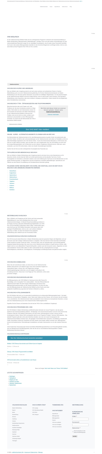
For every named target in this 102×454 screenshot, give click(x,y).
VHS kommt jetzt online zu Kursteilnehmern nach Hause (21, 359)
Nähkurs (12, 186)
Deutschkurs (13, 170)
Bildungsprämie (55, 417)
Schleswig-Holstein (16, 437)
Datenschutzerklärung (53, 112)
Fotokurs (12, 184)
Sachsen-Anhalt (16, 435)
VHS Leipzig (35, 407)
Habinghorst (12, 377)
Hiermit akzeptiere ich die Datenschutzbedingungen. (80, 430)
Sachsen (14, 433)
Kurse (51, 6)
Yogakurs (12, 180)
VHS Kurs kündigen (56, 423)
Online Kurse (65, 6)
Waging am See (13, 379)
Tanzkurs (12, 182)
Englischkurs (13, 172)
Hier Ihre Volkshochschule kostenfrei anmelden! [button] (26, 337)
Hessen (14, 420)
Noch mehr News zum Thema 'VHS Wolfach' (56, 367)
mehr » (81, 1)
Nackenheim (12, 384)
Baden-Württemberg (17, 407)
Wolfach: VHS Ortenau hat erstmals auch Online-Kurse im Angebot (24, 342)
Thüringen (14, 440)
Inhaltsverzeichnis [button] (13, 84)
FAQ (71, 6)
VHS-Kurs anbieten (56, 421)
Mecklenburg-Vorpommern (18, 422)
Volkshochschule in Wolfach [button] (14, 124)
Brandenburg (15, 413)
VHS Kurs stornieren (57, 426)
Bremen (14, 416)
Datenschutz (76, 427)
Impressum (27, 451)
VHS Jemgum (35, 413)
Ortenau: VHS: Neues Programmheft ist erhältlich (20, 351)
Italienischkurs (13, 176)
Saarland (14, 431)
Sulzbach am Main (14, 380)
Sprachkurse (57, 6)
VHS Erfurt (34, 411)
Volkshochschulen (44, 6)
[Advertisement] (51, 22)
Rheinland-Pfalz (16, 429)
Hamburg (14, 418)
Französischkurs (14, 178)
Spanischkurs (13, 174)
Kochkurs (12, 189)
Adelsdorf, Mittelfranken (15, 382)
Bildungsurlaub (55, 415)
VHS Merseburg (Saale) (37, 409)
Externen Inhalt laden (53, 114)
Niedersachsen (15, 424)
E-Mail (74, 415)
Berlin (13, 411)
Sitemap (40, 451)
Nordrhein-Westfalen (17, 426)
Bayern (14, 409)
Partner (54, 419)
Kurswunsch (75, 421)
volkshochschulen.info (18, 451)
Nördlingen (12, 375)
